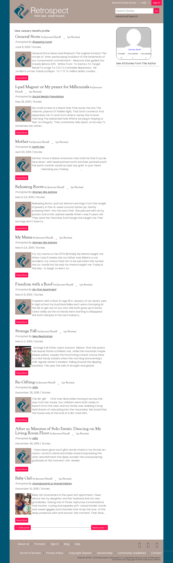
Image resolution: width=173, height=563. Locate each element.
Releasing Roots (30, 187)
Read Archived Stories (124, 3)
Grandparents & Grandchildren (52, 483)
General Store (28, 37)
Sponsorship (104, 553)
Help (143, 3)
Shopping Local (42, 42)
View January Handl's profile (32, 31)
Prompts (39, 544)
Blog (66, 544)
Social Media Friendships (48, 96)
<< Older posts (22, 527)
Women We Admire (44, 192)
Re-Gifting (25, 382)
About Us (23, 544)
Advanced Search (126, 16)
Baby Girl (24, 478)
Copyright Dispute (80, 553)
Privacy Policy (54, 553)
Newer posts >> (99, 527)
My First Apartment (44, 289)
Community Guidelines (132, 553)
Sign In (156, 2)
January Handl (52, 37)
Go (156, 11)
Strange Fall (26, 331)
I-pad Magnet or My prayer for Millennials (52, 87)
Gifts (35, 387)
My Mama (24, 237)
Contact (156, 553)
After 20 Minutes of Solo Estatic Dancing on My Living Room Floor (58, 431)
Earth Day (38, 147)
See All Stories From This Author (136, 63)
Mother (22, 142)
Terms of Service (30, 553)
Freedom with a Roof (34, 284)
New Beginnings (42, 336)
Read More (21, 78)
